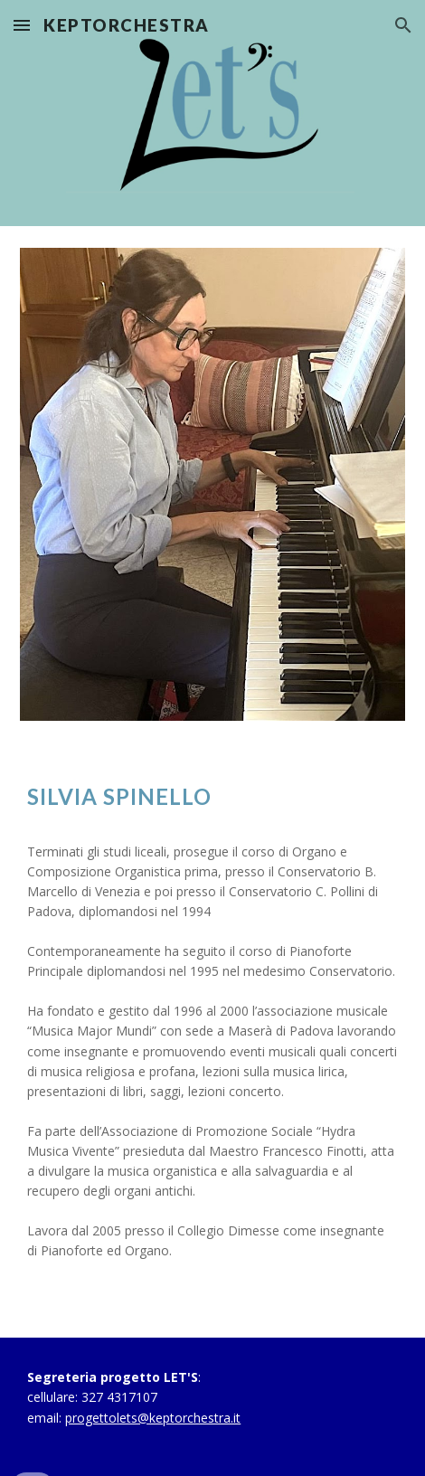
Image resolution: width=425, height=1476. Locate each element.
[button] (21, 25)
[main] (212, 796)
